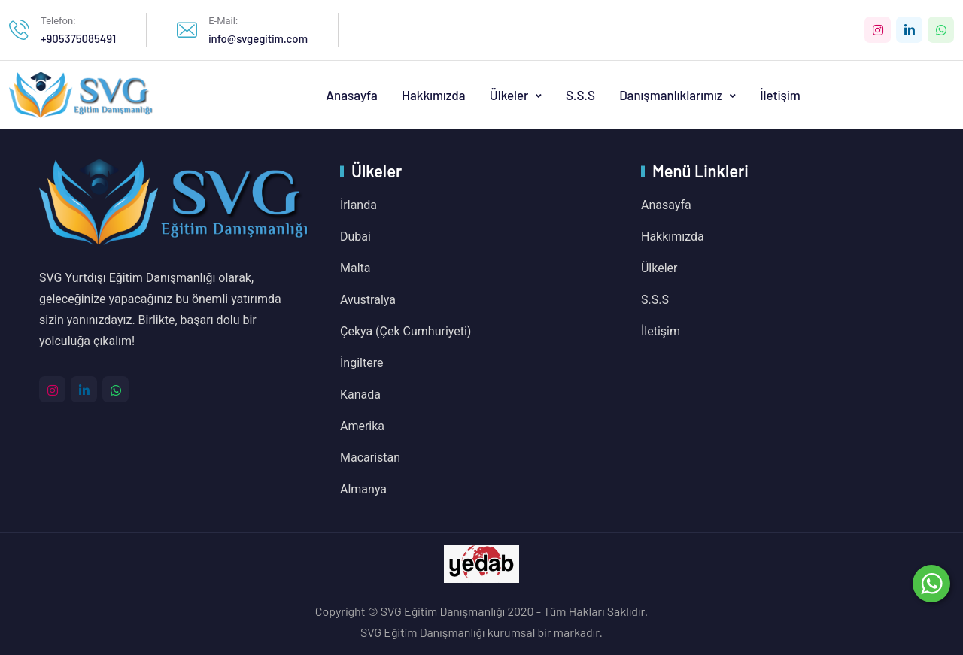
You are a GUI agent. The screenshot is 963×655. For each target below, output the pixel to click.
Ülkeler (510, 94)
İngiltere (361, 363)
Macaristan (370, 457)
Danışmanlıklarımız (672, 94)
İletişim (780, 94)
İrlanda (358, 205)
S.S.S (580, 94)
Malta (355, 268)
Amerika (362, 426)
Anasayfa (352, 94)
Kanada (360, 394)
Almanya (363, 489)
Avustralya (368, 300)
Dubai (355, 236)
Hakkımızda (434, 94)
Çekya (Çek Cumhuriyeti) (405, 331)
